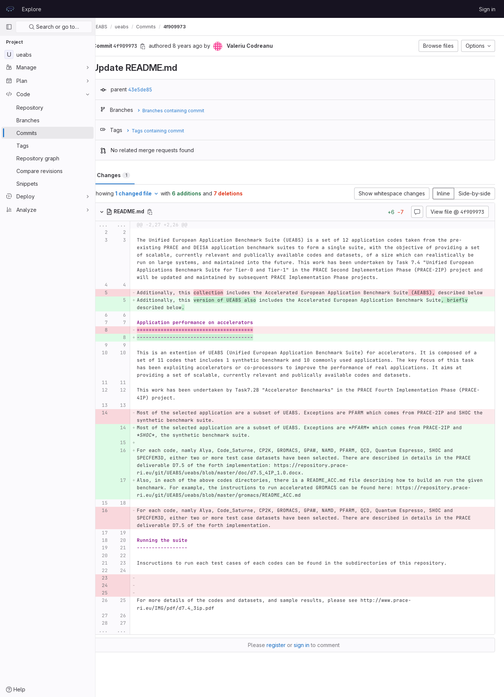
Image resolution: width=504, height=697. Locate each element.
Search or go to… (54, 26)
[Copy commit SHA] (154, 46)
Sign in (487, 9)
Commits (158, 26)
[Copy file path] (161, 211)
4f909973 (186, 26)
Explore (31, 9)
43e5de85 (152, 89)
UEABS (111, 26)
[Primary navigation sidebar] (9, 27)
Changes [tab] (125, 175)
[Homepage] (10, 9)
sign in (307, 652)
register (282, 652)
